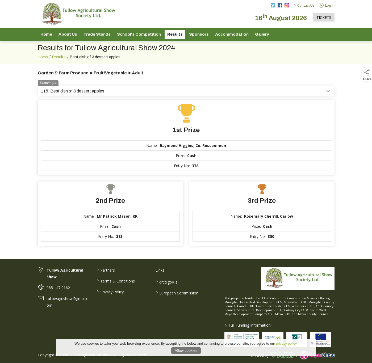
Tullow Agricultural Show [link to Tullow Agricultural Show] (65, 273)
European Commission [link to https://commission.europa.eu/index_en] (177, 293)
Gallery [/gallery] (262, 34)
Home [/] (46, 34)
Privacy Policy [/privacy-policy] (110, 291)
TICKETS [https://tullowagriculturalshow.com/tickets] (323, 17)
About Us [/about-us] (67, 34)
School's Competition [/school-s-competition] (139, 34)
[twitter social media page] (273, 5)
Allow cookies (186, 350)
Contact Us (306, 5)
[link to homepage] (78, 14)
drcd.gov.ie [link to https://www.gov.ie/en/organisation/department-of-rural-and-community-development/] (167, 282)
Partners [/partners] (106, 270)
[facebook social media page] (280, 5)
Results (59, 64)
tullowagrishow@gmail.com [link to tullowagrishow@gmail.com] (67, 302)
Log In (327, 5)
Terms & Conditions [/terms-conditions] (116, 281)
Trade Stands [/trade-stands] (97, 34)
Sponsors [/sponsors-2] (199, 34)
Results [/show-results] (175, 34)
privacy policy (286, 343)
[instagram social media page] (287, 5)
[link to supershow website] (317, 355)
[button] (367, 74)
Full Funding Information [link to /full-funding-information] (248, 325)
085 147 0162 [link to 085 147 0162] (58, 287)
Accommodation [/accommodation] (232, 34)
